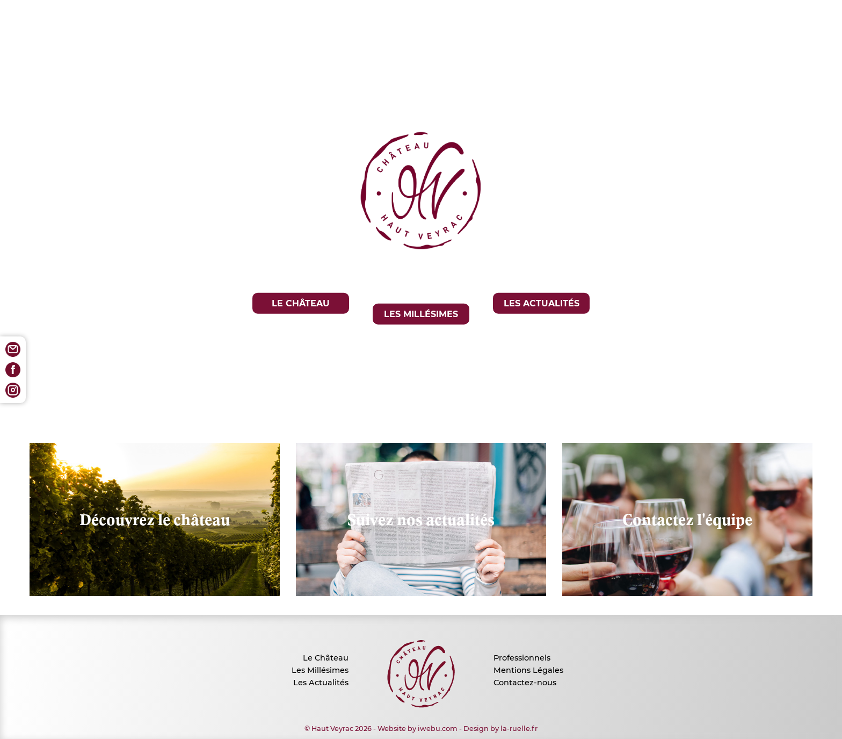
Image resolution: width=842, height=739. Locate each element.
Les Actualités (321, 682)
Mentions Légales (528, 670)
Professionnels (521, 658)
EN (430, 398)
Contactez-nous (524, 682)
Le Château (326, 658)
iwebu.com (438, 728)
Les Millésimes (320, 670)
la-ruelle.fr (519, 728)
